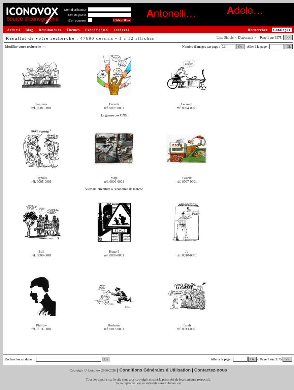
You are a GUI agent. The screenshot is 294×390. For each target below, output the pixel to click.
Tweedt (187, 178)
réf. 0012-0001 (114, 329)
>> (288, 37)
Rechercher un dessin (19, 359)
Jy (186, 251)
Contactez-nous (210, 370)
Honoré (114, 251)
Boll (41, 251)
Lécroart (187, 104)
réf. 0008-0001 (41, 255)
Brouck (114, 104)
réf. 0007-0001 (187, 181)
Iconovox (122, 30)
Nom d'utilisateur (75, 9)
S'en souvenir (77, 20)
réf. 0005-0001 (41, 181)
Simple (228, 37)
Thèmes (73, 30)
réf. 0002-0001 (114, 108)
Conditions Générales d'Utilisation (155, 370)
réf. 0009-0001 (114, 255)
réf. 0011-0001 (41, 329)
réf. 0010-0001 (187, 255)
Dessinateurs (50, 30)
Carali (187, 325)
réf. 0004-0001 (187, 108)
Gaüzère (41, 104)
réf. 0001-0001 (41, 108)
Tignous (41, 178)
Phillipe (41, 325)
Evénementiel (97, 30)
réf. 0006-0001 (114, 181)
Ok (240, 46)
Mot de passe (77, 15)
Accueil (13, 30)
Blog (29, 30)
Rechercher (258, 30)
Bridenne (114, 325)
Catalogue (282, 30)
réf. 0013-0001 (187, 329)
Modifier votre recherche (25, 46)
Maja (114, 178)
